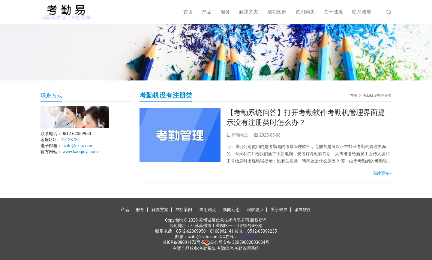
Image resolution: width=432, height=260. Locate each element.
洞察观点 (255, 209)
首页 (188, 12)
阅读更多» (382, 173)
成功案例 (276, 12)
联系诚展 (361, 12)
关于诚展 (333, 12)
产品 (207, 12)
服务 (225, 12)
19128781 (70, 139)
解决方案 (248, 12)
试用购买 (305, 12)
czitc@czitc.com (77, 145)
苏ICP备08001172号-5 (183, 242)
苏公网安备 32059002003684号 (239, 242)
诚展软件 (302, 209)
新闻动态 (240, 135)
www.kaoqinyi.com (80, 151)
